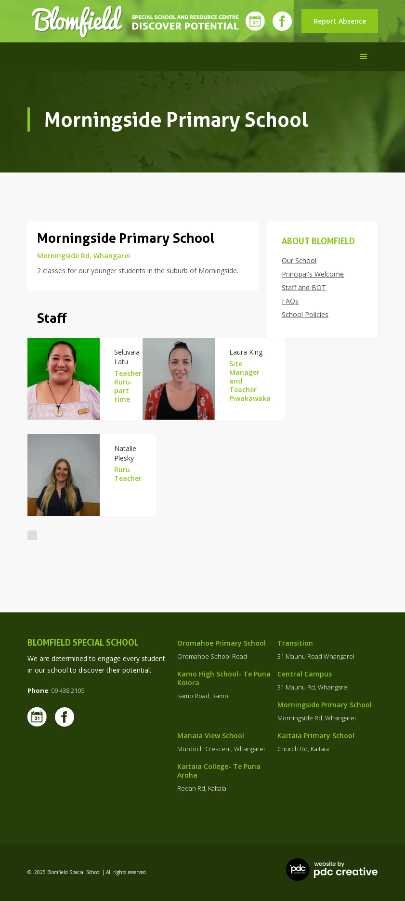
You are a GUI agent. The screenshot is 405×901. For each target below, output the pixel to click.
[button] (363, 56)
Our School (299, 260)
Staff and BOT (304, 287)
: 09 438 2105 (55, 690)
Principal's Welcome (313, 274)
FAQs (290, 301)
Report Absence (340, 21)
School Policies (305, 314)
